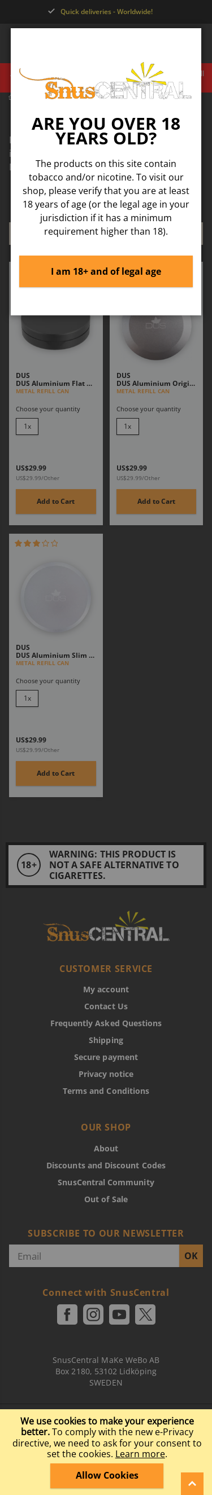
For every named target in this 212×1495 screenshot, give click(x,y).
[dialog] (106, 747)
